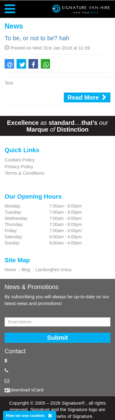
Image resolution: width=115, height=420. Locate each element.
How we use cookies (25, 415)
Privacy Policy (19, 166)
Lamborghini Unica (53, 269)
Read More (87, 97)
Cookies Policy (20, 159)
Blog (25, 269)
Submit (57, 337)
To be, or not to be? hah (37, 38)
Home (10, 269)
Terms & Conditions (24, 173)
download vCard (26, 389)
